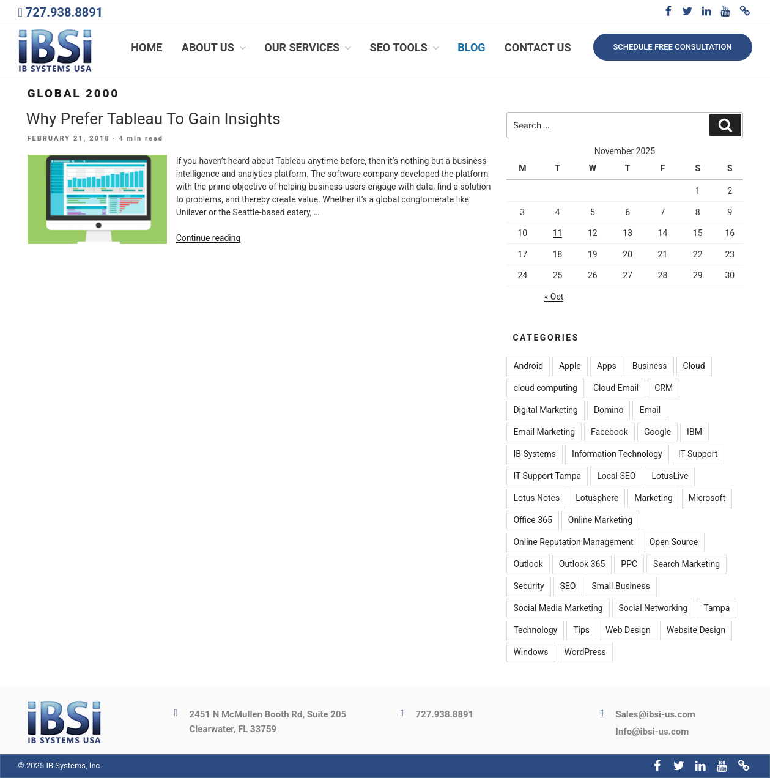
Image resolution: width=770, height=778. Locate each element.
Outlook (527, 564)
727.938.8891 (64, 12)
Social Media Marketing (557, 608)
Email (650, 410)
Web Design (628, 630)
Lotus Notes (536, 498)
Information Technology (617, 454)
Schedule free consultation (672, 46)
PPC (629, 564)
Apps (606, 366)
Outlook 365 (582, 564)
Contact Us (538, 47)
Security (528, 586)
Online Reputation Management (573, 542)
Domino (609, 410)
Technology (535, 630)
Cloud (694, 366)
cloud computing (545, 388)
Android (528, 366)
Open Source (674, 542)
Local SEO (616, 476)
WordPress (585, 653)
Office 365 (532, 520)
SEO (568, 586)
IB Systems (534, 454)
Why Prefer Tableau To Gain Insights (153, 118)
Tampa (716, 608)
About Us (215, 47)
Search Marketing (686, 564)
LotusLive (669, 476)
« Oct (554, 297)
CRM (663, 388)
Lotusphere (597, 498)
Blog (471, 47)
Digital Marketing (545, 410)
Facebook (609, 432)
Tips (581, 630)
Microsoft (707, 498)
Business (649, 366)
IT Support (698, 454)
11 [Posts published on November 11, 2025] (558, 233)
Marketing (653, 498)
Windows (530, 653)
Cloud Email (616, 388)
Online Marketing (600, 520)
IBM (694, 432)
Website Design (696, 630)
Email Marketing (544, 432)
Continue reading (208, 238)
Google (657, 432)
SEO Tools (406, 47)
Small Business (620, 586)
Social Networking (653, 608)
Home (146, 47)
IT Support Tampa (547, 476)
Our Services (309, 47)
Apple (570, 366)
